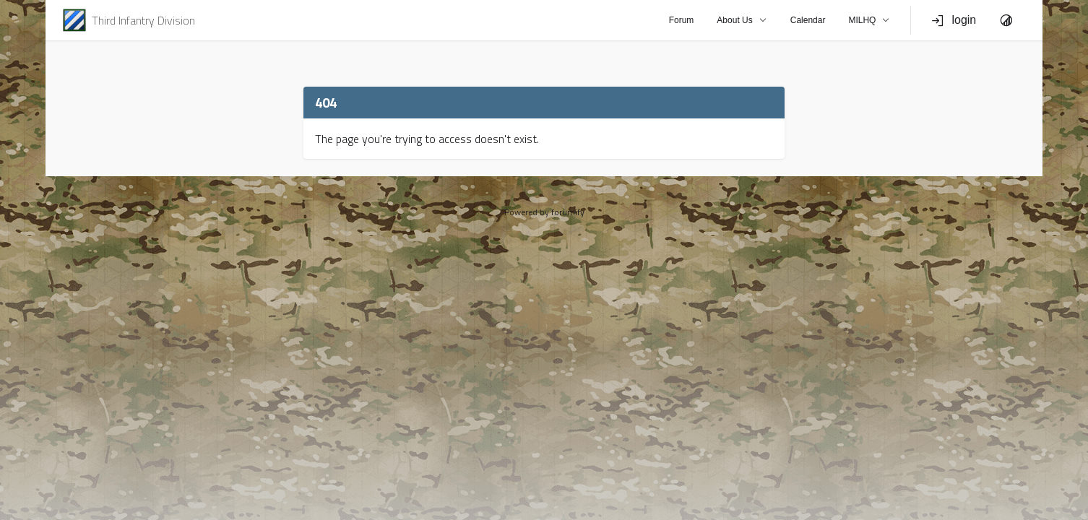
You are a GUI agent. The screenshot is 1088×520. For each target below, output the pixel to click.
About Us (742, 20)
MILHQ (869, 20)
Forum (681, 20)
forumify (567, 212)
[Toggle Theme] (1006, 20)
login (953, 20)
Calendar (808, 20)
